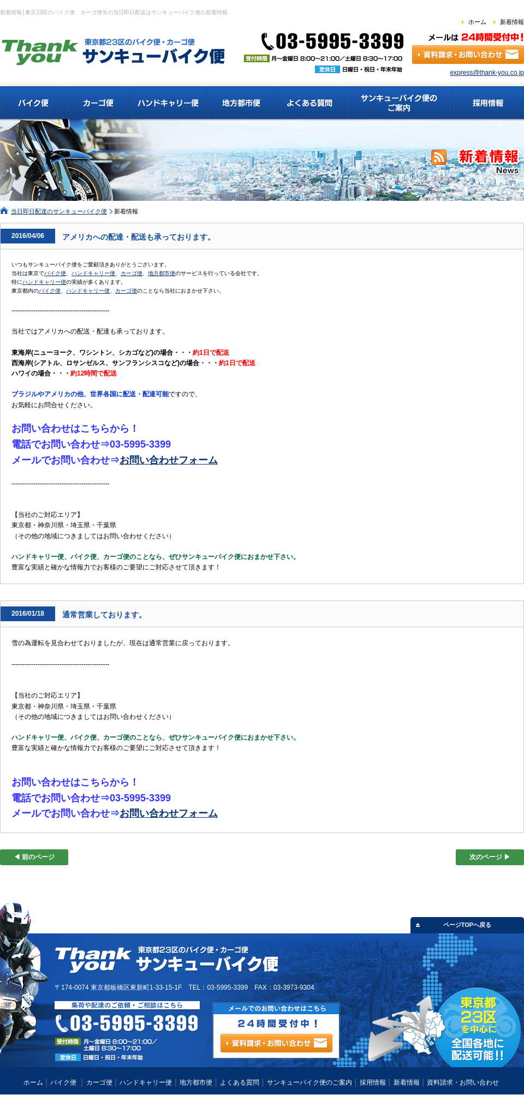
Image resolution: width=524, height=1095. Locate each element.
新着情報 (512, 22)
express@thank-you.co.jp (487, 72)
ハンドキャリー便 (93, 273)
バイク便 (55, 273)
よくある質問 (239, 1082)
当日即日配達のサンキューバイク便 (59, 211)
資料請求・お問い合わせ (463, 1082)
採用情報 (373, 1082)
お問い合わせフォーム (169, 460)
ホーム (477, 22)
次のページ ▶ (489, 857)
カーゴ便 (131, 273)
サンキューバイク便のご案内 (309, 1082)
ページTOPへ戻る (467, 924)
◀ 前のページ (34, 857)
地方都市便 (161, 273)
